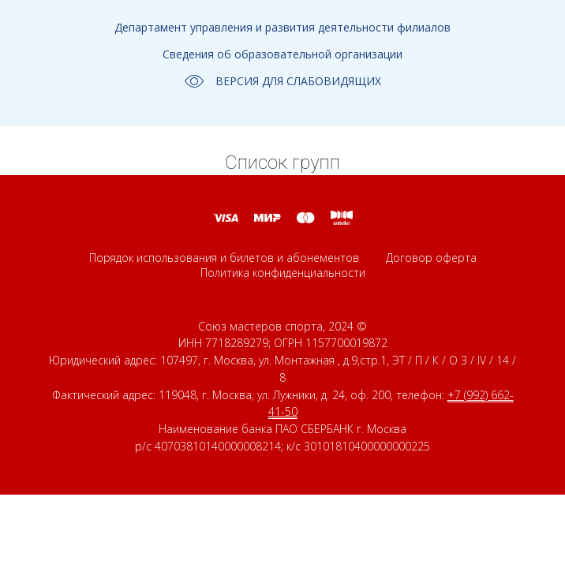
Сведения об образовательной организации (282, 54)
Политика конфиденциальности (282, 272)
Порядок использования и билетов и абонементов (224, 257)
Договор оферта (431, 257)
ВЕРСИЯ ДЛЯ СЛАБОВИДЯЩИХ (283, 80)
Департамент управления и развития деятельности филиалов (282, 27)
